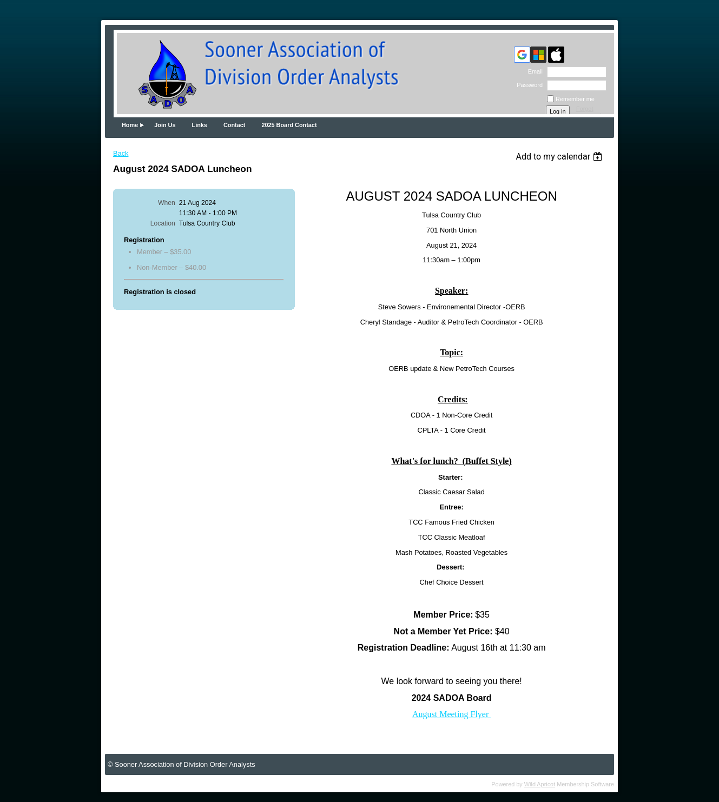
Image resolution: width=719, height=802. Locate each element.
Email (533, 71)
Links (199, 125)
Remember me (575, 99)
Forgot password (589, 111)
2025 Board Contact (288, 125)
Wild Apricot (539, 784)
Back (120, 153)
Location (162, 223)
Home (130, 125)
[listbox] (560, 156)
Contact (234, 125)
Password (528, 85)
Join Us (164, 125)
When (166, 203)
